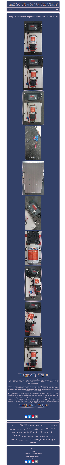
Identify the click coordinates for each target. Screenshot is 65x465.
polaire (17, 425)
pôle (41, 432)
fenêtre (17, 435)
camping (31, 425)
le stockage (53, 425)
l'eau (47, 429)
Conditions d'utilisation (33, 456)
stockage (36, 429)
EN (32, 458)
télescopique (49, 439)
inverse (46, 425)
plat (25, 432)
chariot (26, 440)
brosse (23, 424)
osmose (37, 436)
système (40, 425)
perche (53, 429)
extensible (12, 425)
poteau (14, 439)
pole (14, 432)
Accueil (33, 448)
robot (42, 429)
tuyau (46, 432)
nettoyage (35, 439)
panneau (19, 429)
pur (25, 429)
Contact (33, 451)
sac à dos (30, 436)
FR (34, 458)
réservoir (32, 431)
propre (24, 436)
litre (52, 432)
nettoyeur (21, 440)
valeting (33, 442)
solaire (19, 432)
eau (29, 428)
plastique (12, 429)
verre (47, 436)
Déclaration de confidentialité (33, 453)
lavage (42, 436)
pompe (52, 436)
